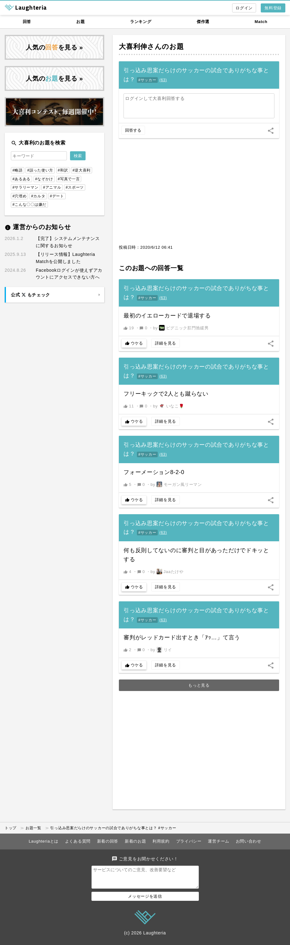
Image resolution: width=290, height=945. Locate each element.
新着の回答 (108, 841)
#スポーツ (75, 187)
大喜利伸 (133, 46)
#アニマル (52, 187)
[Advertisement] (199, 194)
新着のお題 (135, 841)
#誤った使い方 (40, 170)
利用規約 (161, 841)
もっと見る (199, 685)
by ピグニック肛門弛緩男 (181, 328)
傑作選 (203, 21)
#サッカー (147, 80)
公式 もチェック (30, 294)
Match (261, 21)
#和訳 (63, 170)
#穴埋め (19, 196)
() (163, 80)
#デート (57, 196)
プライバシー (189, 841)
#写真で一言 (69, 179)
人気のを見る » (54, 47)
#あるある (21, 179)
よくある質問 (78, 841)
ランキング (141, 21)
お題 (80, 21)
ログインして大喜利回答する (155, 98)
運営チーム (218, 841)
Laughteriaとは (43, 841)
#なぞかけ (44, 179)
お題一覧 (33, 828)
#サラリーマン (25, 187)
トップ (10, 828)
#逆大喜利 (81, 170)
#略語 (17, 170)
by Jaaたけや (167, 571)
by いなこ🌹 (168, 406)
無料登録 (273, 8)
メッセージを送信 (145, 900)
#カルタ (38, 196)
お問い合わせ (248, 841)
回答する (133, 130)
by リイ (161, 649)
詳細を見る (165, 343)
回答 (27, 21)
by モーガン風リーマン (176, 484)
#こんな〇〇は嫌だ (29, 204)
